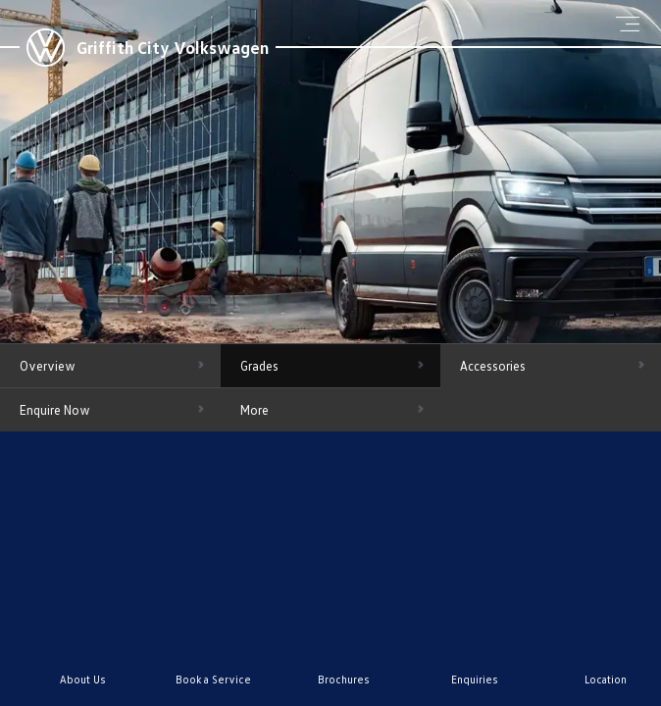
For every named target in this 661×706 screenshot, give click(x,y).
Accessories (493, 366)
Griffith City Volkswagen (172, 47)
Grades (259, 366)
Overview (48, 366)
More (254, 410)
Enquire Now (55, 410)
